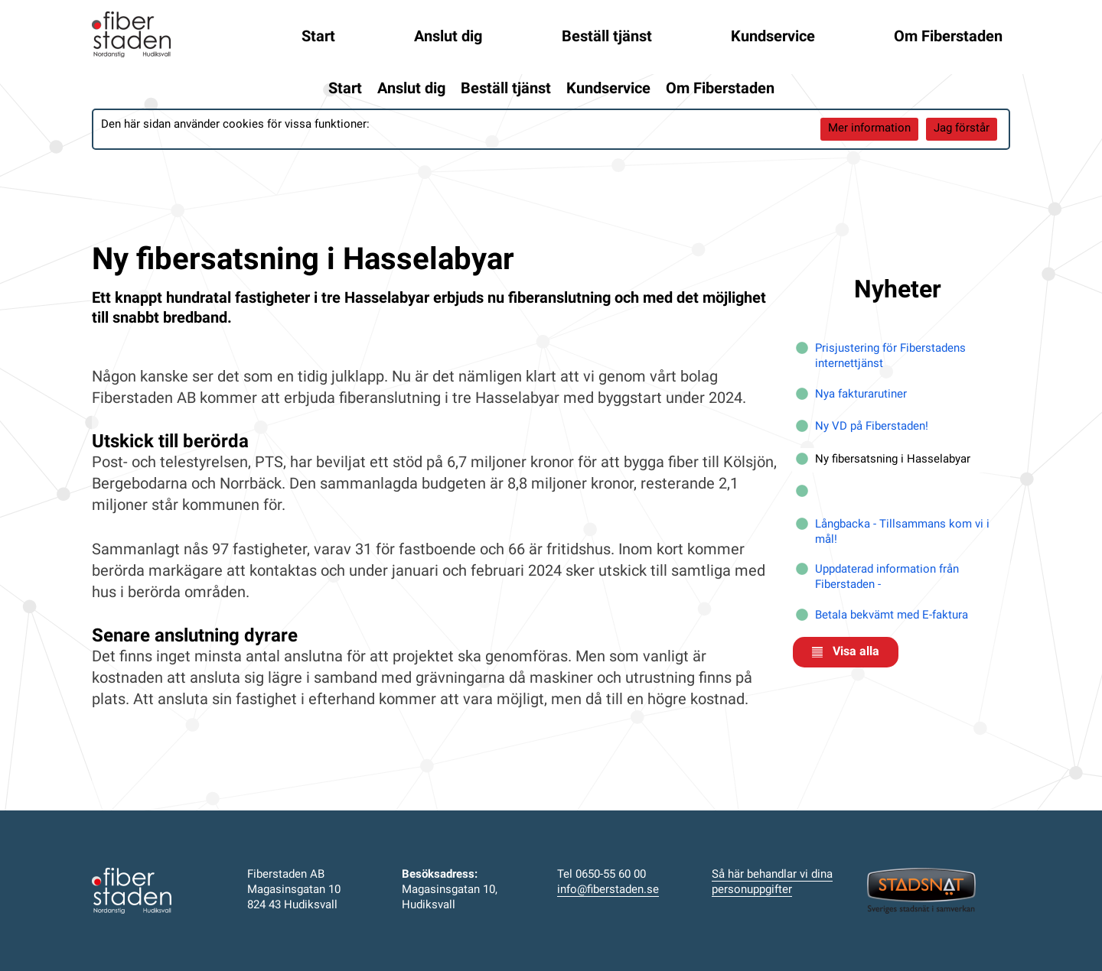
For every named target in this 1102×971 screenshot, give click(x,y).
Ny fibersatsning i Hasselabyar (892, 460)
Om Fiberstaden (948, 37)
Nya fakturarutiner (861, 395)
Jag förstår (962, 129)
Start (318, 37)
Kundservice (773, 37)
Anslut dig (448, 37)
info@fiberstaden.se (608, 890)
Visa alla (845, 652)
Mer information (869, 129)
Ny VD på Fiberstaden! (871, 427)
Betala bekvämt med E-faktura (891, 616)
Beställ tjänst (607, 37)
